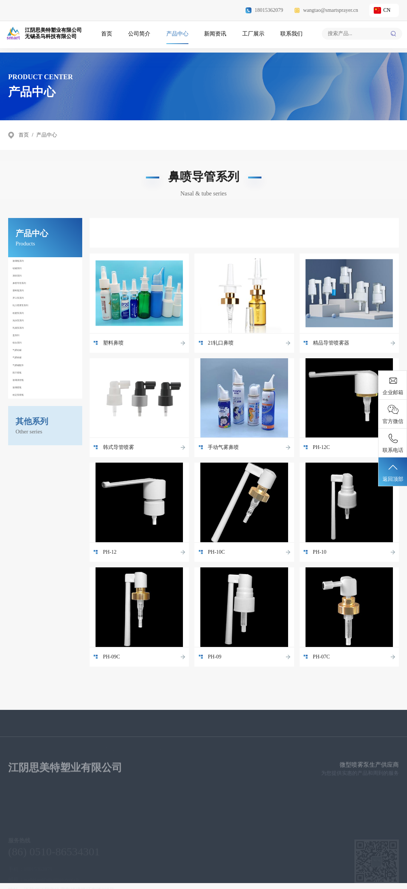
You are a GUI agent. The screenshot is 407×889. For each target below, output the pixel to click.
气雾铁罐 (25, 477)
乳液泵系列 (28, 412)
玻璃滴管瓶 (28, 526)
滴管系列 (25, 298)
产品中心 (178, 36)
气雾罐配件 (28, 493)
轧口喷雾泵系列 (32, 363)
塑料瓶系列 (28, 330)
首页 (109, 36)
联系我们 (289, 36)
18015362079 (264, 10)
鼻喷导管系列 (30, 314)
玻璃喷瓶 (25, 542)
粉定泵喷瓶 (28, 558)
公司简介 (141, 36)
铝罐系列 (25, 281)
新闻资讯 (215, 36)
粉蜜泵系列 (28, 379)
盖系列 (23, 428)
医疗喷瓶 (25, 509)
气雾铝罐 (25, 460)
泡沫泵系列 (28, 395)
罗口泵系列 (28, 346)
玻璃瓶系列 (28, 265)
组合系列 (25, 444)
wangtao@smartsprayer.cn (326, 10)
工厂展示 (252, 36)
